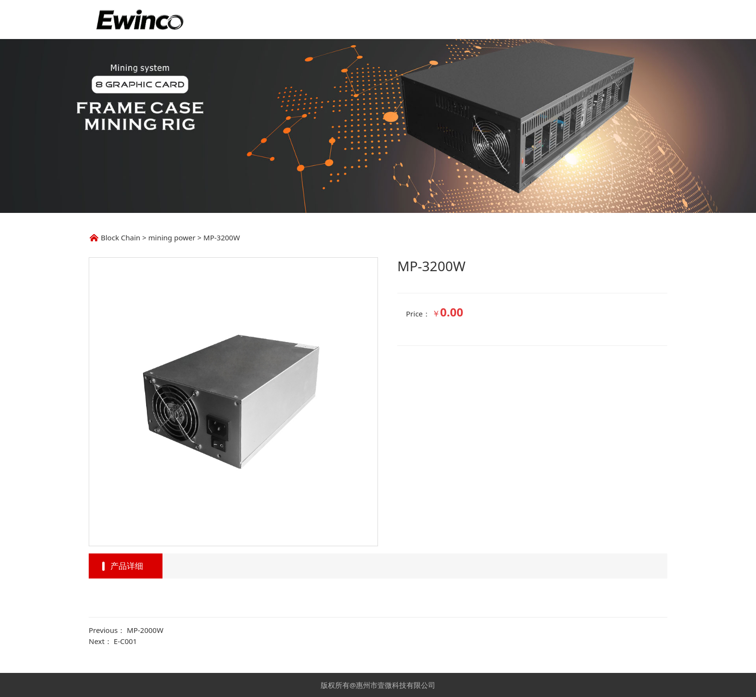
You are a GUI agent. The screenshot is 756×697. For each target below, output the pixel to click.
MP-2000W (145, 630)
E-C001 (125, 641)
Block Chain (120, 237)
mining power (172, 237)
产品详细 (126, 565)
